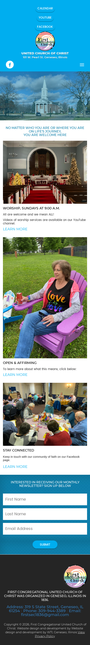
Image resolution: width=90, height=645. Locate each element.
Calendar (45, 8)
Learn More (15, 229)
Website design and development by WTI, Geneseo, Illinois (44, 630)
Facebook (45, 26)
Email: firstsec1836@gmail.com (51, 612)
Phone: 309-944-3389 (44, 610)
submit (45, 544)
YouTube (45, 17)
